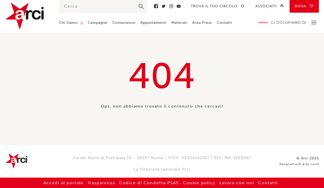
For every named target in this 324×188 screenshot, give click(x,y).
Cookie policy (199, 182)
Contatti (224, 22)
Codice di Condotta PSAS (149, 182)
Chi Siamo (68, 22)
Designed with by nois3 (299, 164)
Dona (300, 6)
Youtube (179, 6)
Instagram (171, 6)
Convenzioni (123, 22)
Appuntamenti (153, 22)
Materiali (179, 22)
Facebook (156, 6)
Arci (27, 16)
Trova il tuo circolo (214, 6)
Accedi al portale (64, 182)
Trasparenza (101, 182)
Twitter (163, 6)
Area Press (202, 22)
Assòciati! (266, 6)
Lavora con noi (236, 182)
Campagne (97, 22)
